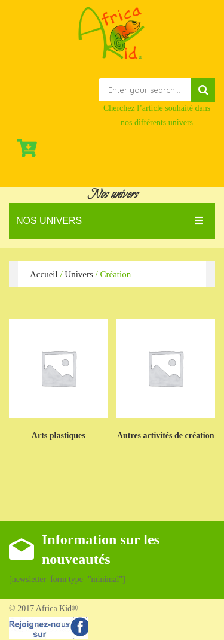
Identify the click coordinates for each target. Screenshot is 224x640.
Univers (79, 274)
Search (203, 90)
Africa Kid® (56, 608)
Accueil (44, 274)
